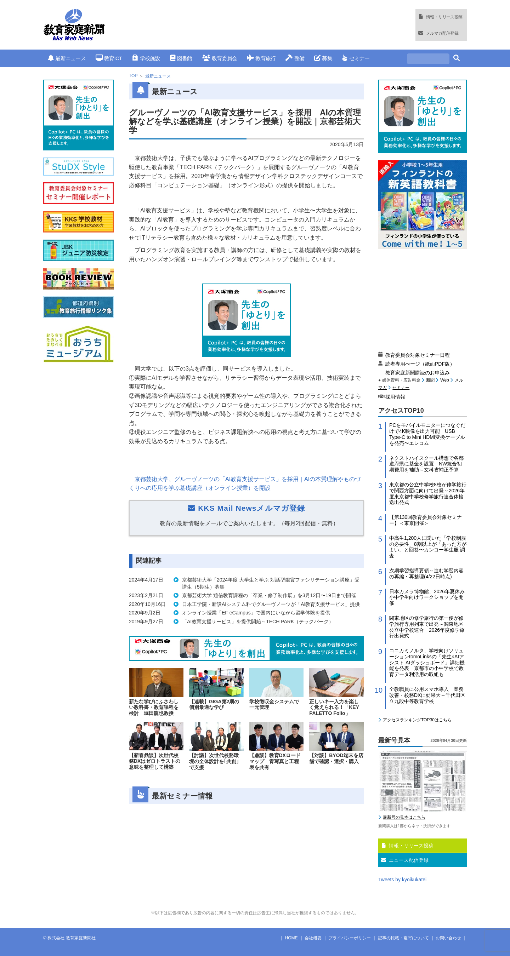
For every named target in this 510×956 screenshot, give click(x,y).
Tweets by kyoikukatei (402, 879)
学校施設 (146, 58)
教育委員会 (219, 58)
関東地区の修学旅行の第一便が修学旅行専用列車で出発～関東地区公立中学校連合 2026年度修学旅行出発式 (427, 627)
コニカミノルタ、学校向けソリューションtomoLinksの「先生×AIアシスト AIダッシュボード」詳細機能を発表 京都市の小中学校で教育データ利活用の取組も (427, 662)
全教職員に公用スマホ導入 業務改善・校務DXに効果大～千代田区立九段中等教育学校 (427, 695)
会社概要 (313, 937)
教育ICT (109, 58)
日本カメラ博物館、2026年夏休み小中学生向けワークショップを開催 (427, 597)
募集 (323, 58)
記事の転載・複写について (403, 937)
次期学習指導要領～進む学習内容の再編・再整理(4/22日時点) (426, 573)
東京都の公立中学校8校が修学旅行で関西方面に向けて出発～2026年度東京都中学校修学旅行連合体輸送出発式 (427, 493)
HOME (291, 937)
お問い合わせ (448, 937)
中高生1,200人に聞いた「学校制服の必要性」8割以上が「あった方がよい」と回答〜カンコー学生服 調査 (427, 547)
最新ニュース (67, 58)
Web (444, 380)
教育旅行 (261, 58)
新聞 (430, 380)
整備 (294, 58)
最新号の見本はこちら (404, 817)
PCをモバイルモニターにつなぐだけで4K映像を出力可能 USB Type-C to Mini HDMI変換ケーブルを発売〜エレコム (427, 434)
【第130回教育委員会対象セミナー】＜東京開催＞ (425, 520)
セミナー (355, 58)
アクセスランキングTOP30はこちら (417, 719)
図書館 (181, 58)
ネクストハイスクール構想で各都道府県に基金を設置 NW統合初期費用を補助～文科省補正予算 (426, 464)
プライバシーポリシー (349, 937)
